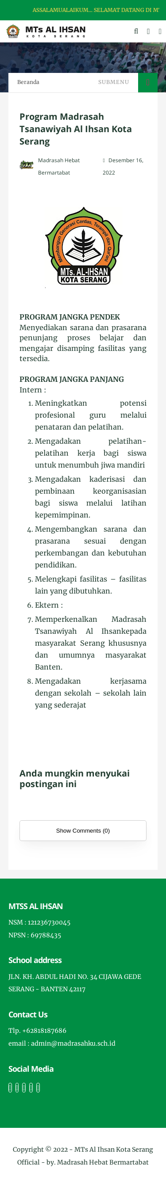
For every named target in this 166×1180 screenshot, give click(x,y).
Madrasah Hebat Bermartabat (103, 1162)
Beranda (28, 82)
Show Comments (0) (83, 830)
